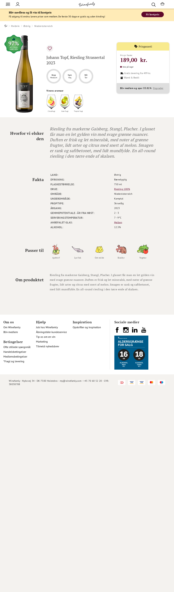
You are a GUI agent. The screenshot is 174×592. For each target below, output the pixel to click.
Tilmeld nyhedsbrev (47, 346)
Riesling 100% (122, 189)
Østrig (26, 26)
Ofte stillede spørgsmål (17, 347)
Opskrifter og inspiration (87, 327)
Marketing (42, 341)
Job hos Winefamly (47, 327)
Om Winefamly (11, 327)
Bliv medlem (10, 332)
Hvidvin (15, 26)
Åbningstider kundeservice (51, 332)
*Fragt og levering (13, 361)
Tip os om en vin (45, 336)
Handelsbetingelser (14, 351)
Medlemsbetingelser (15, 356)
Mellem (118, 222)
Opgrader (158, 88)
